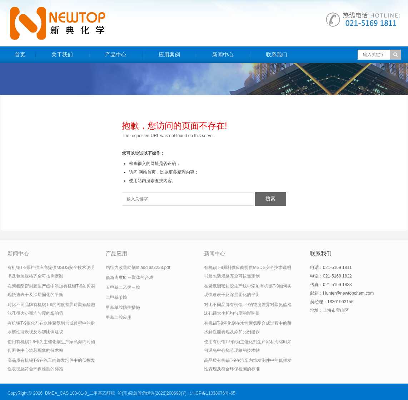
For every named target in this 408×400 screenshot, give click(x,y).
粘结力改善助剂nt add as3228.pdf (138, 267)
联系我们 (276, 54)
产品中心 (115, 54)
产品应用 (116, 253)
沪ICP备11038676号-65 (212, 393)
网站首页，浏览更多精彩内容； (169, 172)
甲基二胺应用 (118, 317)
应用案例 (169, 54)
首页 (20, 54)
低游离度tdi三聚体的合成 (129, 277)
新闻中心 (223, 54)
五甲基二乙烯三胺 (123, 287)
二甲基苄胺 (116, 297)
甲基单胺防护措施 (123, 307)
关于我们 (62, 54)
